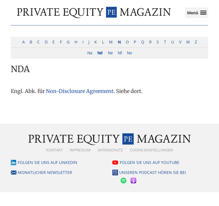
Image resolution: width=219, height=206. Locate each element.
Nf (120, 53)
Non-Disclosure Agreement (79, 91)
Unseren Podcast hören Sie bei (152, 172)
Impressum (80, 149)
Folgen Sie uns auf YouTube (149, 162)
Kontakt (54, 149)
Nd (99, 53)
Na (89, 53)
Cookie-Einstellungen (151, 149)
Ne (110, 53)
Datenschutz (110, 149)
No (129, 53)
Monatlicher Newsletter (45, 172)
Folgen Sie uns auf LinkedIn (47, 162)
